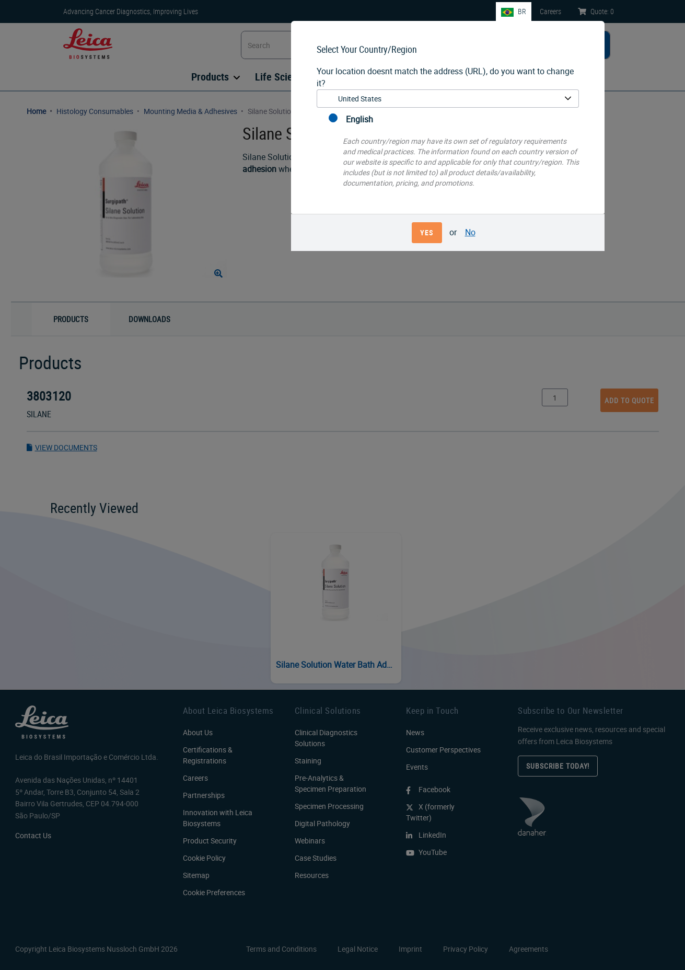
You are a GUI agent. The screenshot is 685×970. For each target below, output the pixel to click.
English (351, 119)
